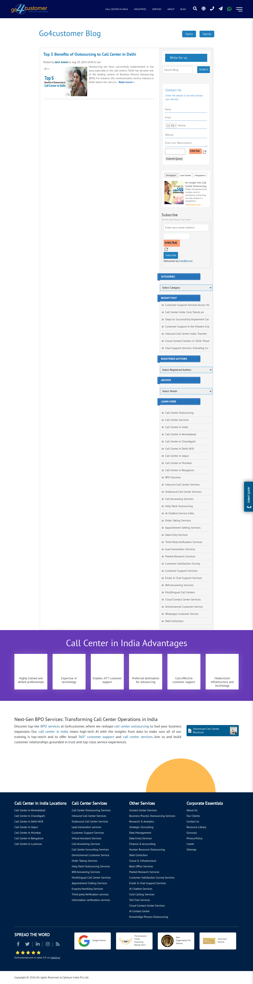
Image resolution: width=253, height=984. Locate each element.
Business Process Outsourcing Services (152, 816)
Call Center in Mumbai (178, 463)
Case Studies (185, 175)
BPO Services (173, 477)
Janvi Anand (61, 62)
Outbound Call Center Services (183, 491)
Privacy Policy (194, 838)
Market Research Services (180, 556)
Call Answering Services (179, 499)
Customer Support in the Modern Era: (187, 326)
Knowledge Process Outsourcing (148, 916)
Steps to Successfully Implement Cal (187, 319)
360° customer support (96, 737)
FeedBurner (186, 261)
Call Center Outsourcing (179, 412)
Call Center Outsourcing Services (91, 810)
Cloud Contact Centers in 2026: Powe (187, 341)
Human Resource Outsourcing (147, 849)
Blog (183, 9)
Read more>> (126, 82)
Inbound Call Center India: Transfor (186, 333)
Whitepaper (171, 175)
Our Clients (193, 816)
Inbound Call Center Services (182, 484)
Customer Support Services (181, 570)
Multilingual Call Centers (180, 592)
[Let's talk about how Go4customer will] (193, 776)
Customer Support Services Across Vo (187, 305)
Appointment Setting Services (183, 527)
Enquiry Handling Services (87, 888)
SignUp (207, 34)
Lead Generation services (86, 827)
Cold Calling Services (141, 894)
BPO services (50, 726)
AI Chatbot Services (140, 888)
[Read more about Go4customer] (29, 9)
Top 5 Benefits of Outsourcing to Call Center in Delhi (89, 54)
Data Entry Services (176, 535)
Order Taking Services (178, 520)
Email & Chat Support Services (183, 578)
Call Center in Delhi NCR (179, 448)
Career (190, 844)
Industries (140, 9)
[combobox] (171, 126)
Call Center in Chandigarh (180, 441)
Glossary (192, 832)
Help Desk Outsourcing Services (91, 866)
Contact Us (193, 821)
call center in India (53, 732)
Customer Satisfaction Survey (182, 563)
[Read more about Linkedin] (38, 944)
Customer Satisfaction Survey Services (151, 877)
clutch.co (55, 957)
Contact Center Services (143, 810)
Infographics (200, 175)
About (170, 9)
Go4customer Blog (70, 33)
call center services (138, 737)
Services (156, 9)
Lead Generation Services (180, 549)
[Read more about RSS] (58, 944)
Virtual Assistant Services (86, 838)
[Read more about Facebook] (18, 944)
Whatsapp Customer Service (181, 614)
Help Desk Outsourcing (179, 506)
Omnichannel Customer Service (184, 606)
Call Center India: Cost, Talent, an (184, 312)
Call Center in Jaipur (177, 455)
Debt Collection (174, 621)
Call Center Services (177, 420)
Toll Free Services (139, 900)
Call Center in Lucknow (28, 844)
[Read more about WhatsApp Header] (229, 10)
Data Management (140, 832)
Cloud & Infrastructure (142, 860)
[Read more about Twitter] (27, 944)
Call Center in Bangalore (179, 470)
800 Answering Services (179, 585)
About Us (192, 810)
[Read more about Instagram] (48, 944)
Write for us (178, 58)
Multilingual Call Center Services (91, 877)
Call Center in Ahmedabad (180, 434)
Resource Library (196, 827)
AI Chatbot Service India (179, 513)
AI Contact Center (139, 911)
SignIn (189, 34)
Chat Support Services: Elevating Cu (186, 348)
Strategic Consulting (141, 827)
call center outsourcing (131, 726)
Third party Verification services (90, 894)
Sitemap (191, 849)
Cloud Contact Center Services (183, 599)
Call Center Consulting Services (90, 849)
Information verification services (91, 900)
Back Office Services (141, 866)
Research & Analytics (141, 821)
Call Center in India (116, 9)
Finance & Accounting (142, 844)
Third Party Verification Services (183, 542)
